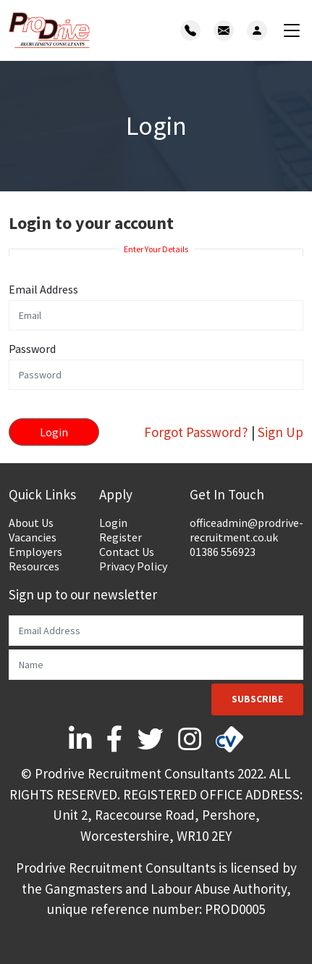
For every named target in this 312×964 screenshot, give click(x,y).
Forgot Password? (196, 432)
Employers (35, 551)
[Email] (156, 630)
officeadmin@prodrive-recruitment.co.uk (246, 529)
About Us (31, 522)
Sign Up (280, 432)
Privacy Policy (133, 566)
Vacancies (32, 537)
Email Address (43, 289)
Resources (34, 566)
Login (113, 522)
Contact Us (126, 551)
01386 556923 (223, 551)
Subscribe (257, 699)
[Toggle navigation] (291, 31)
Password (32, 348)
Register (120, 537)
